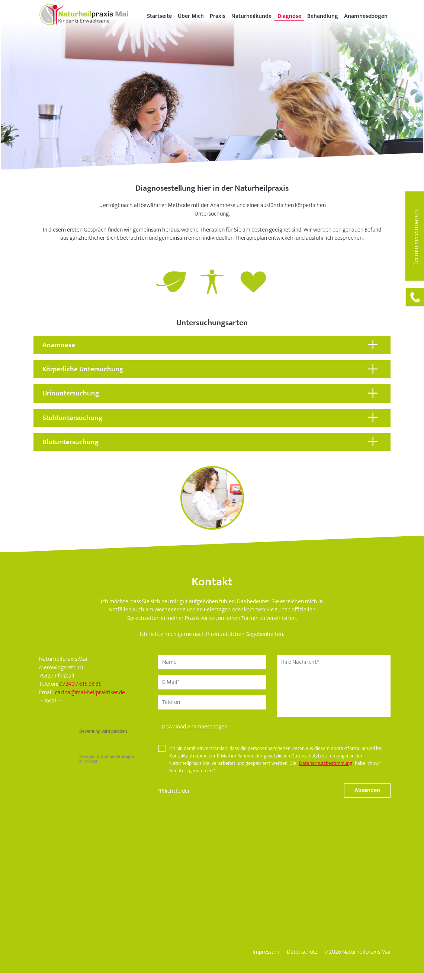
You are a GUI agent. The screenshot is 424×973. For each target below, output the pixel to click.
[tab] (212, 345)
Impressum (266, 952)
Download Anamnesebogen (194, 727)
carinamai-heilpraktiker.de (90, 693)
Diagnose (289, 16)
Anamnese (58, 345)
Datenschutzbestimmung (325, 763)
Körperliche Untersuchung (82, 369)
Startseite (159, 16)
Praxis (217, 16)
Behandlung (322, 16)
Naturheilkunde (251, 16)
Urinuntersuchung (70, 393)
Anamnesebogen (366, 16)
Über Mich (191, 16)
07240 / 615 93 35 (80, 684)
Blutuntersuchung (70, 442)
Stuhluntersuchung (72, 418)
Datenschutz (302, 952)
